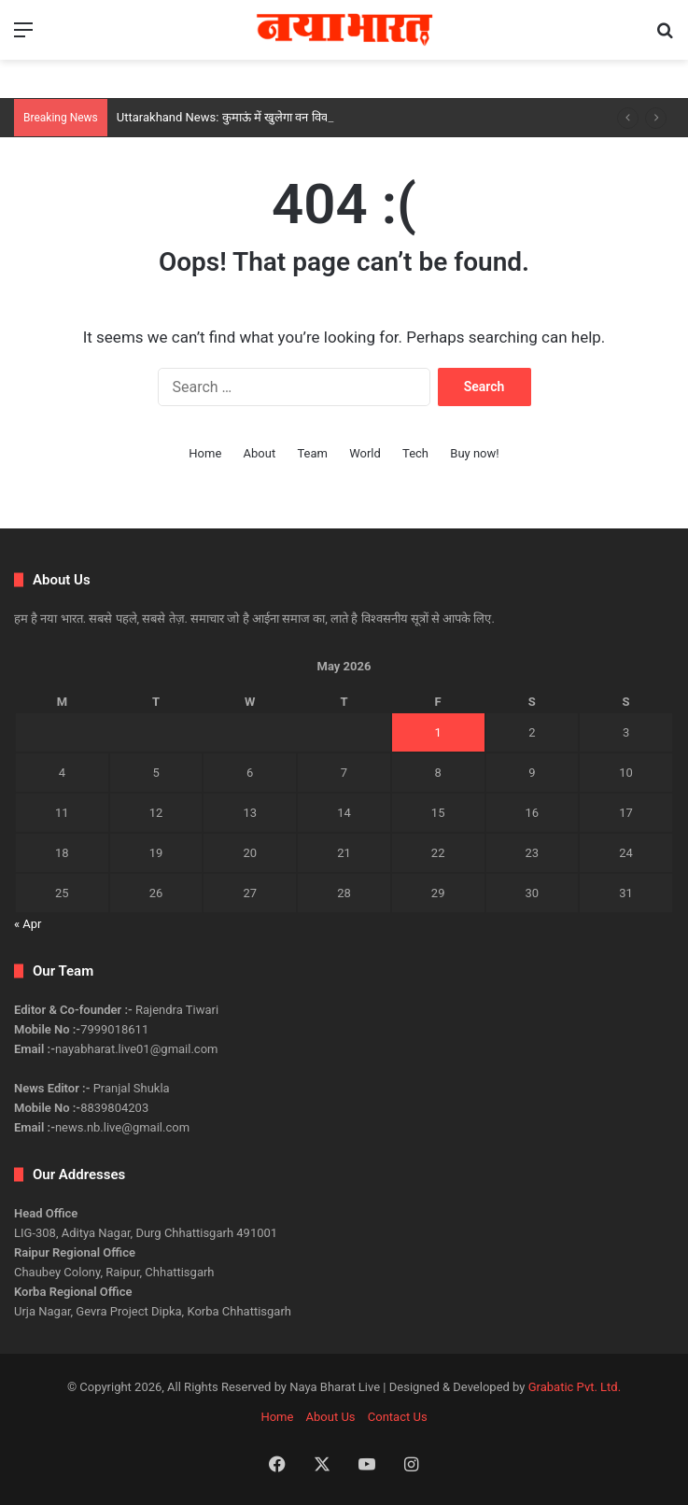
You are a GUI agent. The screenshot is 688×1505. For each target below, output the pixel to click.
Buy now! (474, 453)
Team (312, 453)
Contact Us (398, 1417)
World (365, 453)
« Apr (28, 924)
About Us (331, 1417)
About (260, 453)
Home (205, 453)
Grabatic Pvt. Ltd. (574, 1387)
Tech (415, 453)
